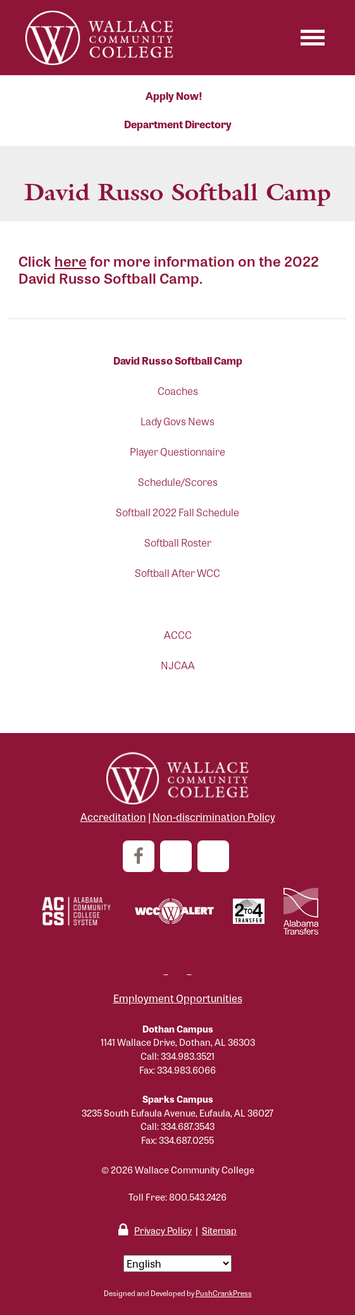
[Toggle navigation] (312, 37)
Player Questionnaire (177, 451)
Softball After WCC (177, 573)
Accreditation (113, 816)
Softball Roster (177, 542)
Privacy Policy (163, 1230)
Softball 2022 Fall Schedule (177, 512)
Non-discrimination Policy (214, 816)
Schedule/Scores (178, 482)
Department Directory (178, 124)
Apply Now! (174, 95)
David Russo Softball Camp (177, 360)
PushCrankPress (224, 1293)
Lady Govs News (177, 421)
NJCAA (178, 665)
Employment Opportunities (177, 998)
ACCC (178, 634)
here (70, 260)
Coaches (178, 391)
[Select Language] (177, 1263)
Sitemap (219, 1230)
